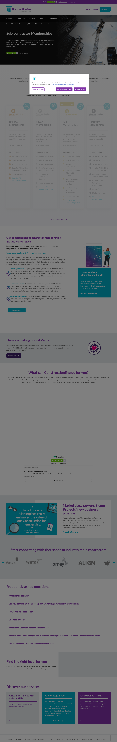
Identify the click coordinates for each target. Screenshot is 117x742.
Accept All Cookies (80, 89)
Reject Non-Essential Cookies (64, 89)
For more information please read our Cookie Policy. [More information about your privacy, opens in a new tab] (62, 84)
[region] (59, 84)
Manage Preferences (38, 89)
